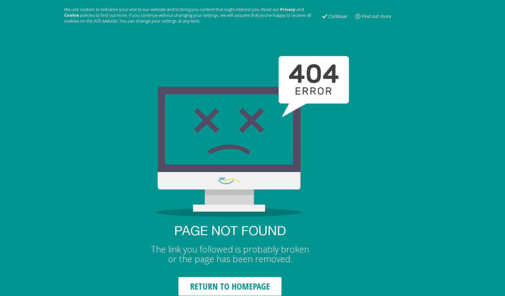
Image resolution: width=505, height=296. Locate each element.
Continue (338, 16)
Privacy (287, 9)
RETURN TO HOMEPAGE (230, 286)
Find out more (376, 16)
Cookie (71, 15)
